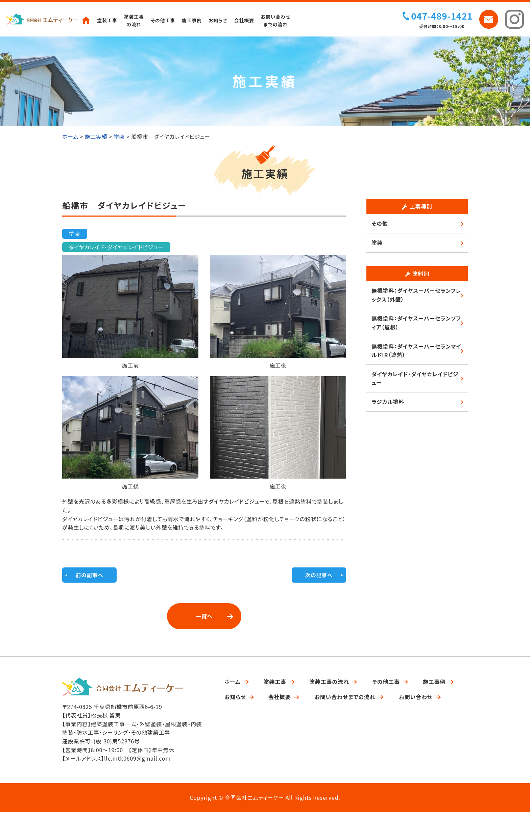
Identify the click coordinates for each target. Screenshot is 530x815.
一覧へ (204, 619)
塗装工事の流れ (134, 20)
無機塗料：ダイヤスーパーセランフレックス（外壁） (416, 297)
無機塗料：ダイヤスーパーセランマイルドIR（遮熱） (416, 353)
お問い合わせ (415, 700)
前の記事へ (90, 578)
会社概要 (245, 20)
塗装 (74, 236)
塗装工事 (108, 20)
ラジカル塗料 (387, 404)
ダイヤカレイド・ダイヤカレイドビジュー (116, 250)
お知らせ (218, 20)
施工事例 (192, 20)
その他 (379, 226)
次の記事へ (319, 578)
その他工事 (163, 20)
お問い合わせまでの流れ (276, 20)
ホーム (232, 684)
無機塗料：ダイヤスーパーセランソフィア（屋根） (416, 325)
